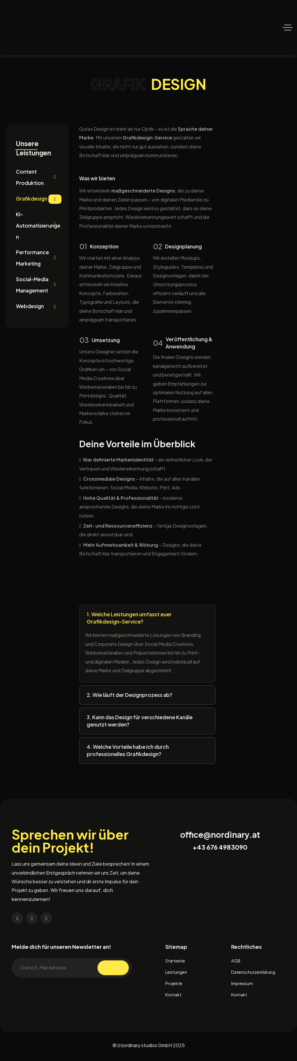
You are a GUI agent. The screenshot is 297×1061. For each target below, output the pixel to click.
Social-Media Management (38, 288)
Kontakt (174, 997)
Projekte (174, 985)
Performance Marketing (38, 261)
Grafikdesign (38, 200)
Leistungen (177, 974)
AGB (236, 962)
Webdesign (38, 310)
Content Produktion (38, 178)
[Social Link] (17, 919)
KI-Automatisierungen (38, 227)
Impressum (242, 985)
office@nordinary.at (220, 836)
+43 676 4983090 (220, 848)
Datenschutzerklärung (255, 974)
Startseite (176, 962)
